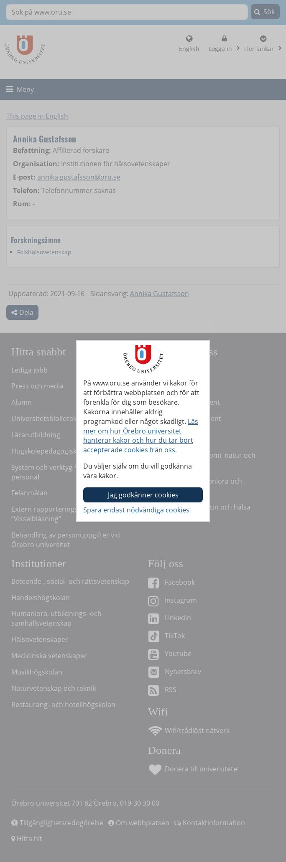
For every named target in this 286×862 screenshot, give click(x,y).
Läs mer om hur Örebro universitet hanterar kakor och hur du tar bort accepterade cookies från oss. (140, 436)
